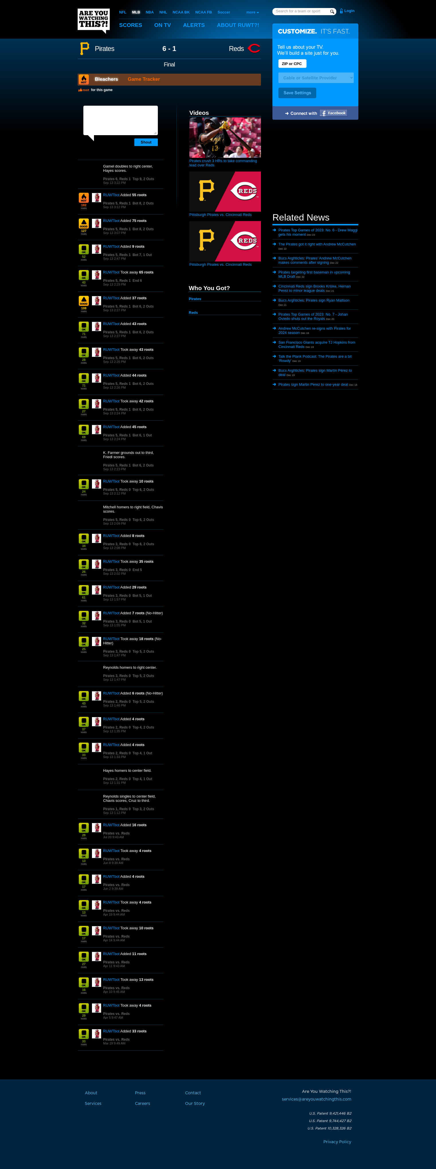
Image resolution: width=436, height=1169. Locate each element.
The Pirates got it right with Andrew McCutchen (317, 244)
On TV (162, 25)
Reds (236, 48)
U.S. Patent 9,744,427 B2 (330, 1121)
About (238, 25)
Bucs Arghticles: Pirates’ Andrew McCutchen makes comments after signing (314, 260)
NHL (163, 12)
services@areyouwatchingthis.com (316, 1099)
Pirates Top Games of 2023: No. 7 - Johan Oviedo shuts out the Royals (313, 316)
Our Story (195, 1104)
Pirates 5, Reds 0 (117, 490)
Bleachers (106, 79)
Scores (130, 25)
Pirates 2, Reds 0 (117, 702)
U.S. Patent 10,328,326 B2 (329, 1128)
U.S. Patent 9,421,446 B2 (330, 1113)
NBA (150, 12)
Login (349, 11)
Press (140, 1093)
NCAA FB (203, 12)
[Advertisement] (315, 167)
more (251, 12)
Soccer (224, 12)
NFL (122, 12)
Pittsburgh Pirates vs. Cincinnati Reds (220, 214)
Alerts (194, 25)
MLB (136, 12)
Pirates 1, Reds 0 (117, 809)
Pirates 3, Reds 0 (117, 544)
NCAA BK (181, 12)
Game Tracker (144, 79)
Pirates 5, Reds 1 (117, 203)
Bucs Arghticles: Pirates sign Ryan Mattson (313, 300)
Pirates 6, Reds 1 (117, 179)
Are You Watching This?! (94, 21)
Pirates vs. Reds (116, 833)
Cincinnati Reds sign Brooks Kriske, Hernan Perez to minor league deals (314, 288)
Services (93, 1104)
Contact (193, 1093)
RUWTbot (111, 195)
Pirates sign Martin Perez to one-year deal (313, 384)
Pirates (104, 48)
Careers (142, 1104)
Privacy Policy (337, 1142)
